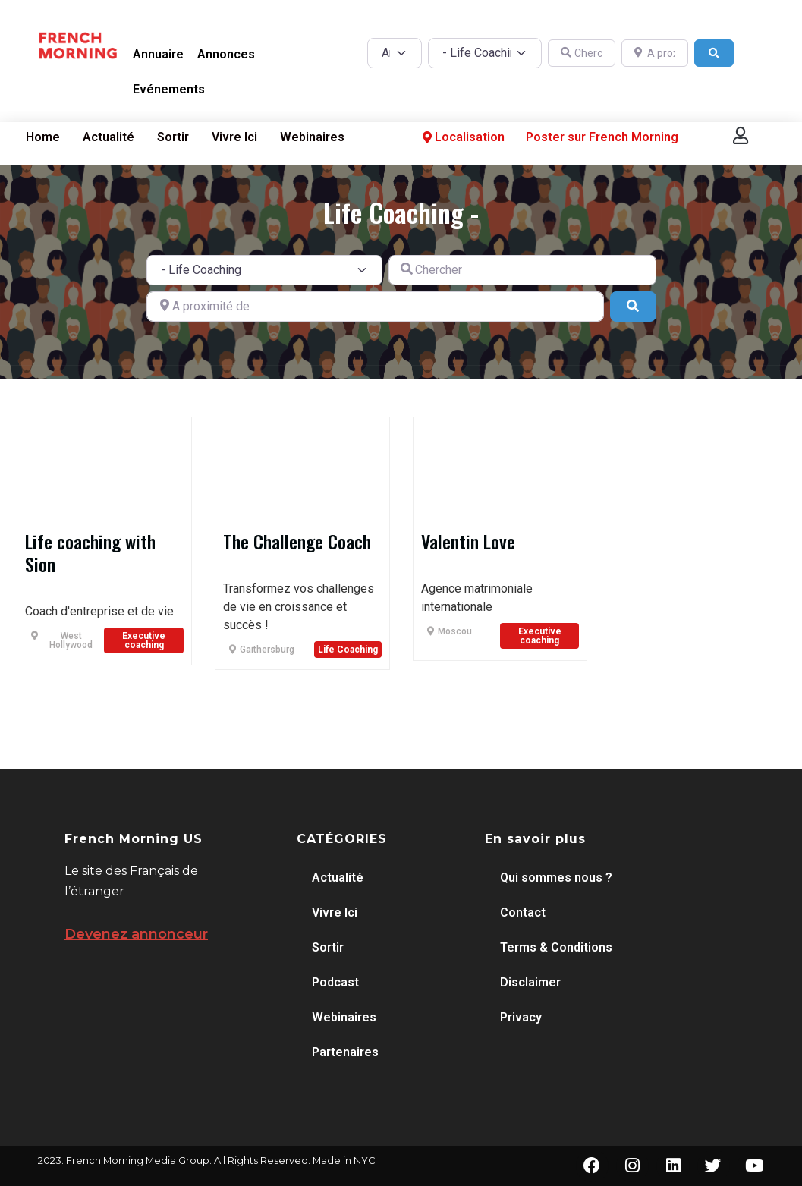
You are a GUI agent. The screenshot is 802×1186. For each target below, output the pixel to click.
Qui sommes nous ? (556, 877)
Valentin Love (468, 541)
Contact (523, 912)
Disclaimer (530, 982)
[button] (740, 135)
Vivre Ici (234, 137)
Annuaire (158, 54)
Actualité (108, 137)
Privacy (521, 1017)
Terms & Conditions (556, 947)
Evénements (169, 89)
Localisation (462, 137)
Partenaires (345, 1052)
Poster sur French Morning (602, 137)
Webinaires (312, 137)
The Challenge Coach (297, 541)
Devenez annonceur (136, 934)
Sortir (173, 137)
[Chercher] (581, 53)
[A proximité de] (654, 53)
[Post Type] (394, 53)
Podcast (335, 982)
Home (43, 137)
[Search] (714, 53)
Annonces (226, 54)
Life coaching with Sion (90, 552)
